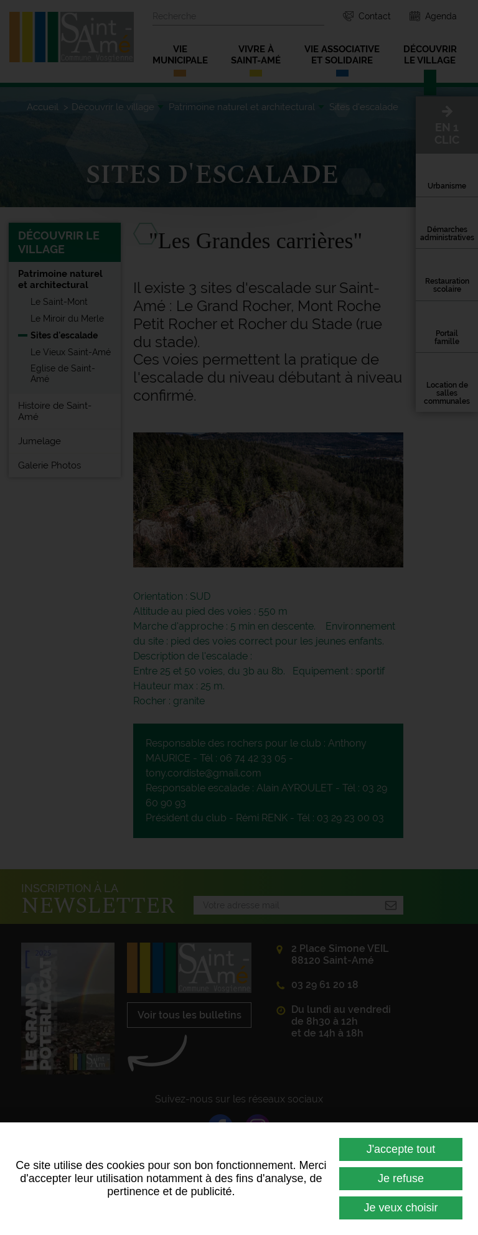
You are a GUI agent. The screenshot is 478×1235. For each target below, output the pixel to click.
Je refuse (401, 1178)
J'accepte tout (401, 1149)
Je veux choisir (400, 1207)
